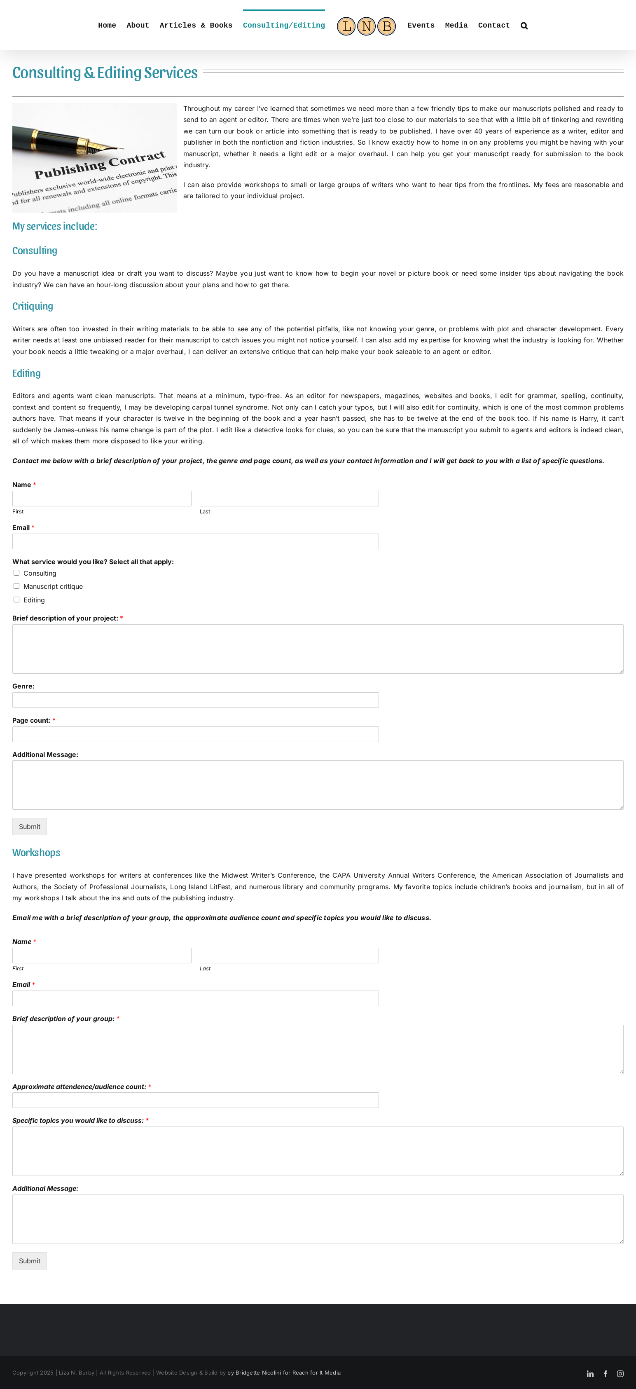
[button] (524, 24)
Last (205, 511)
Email (23, 527)
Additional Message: (45, 754)
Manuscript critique (53, 586)
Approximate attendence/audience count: (81, 1086)
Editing (34, 600)
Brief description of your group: (65, 1018)
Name (24, 484)
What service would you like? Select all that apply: (93, 561)
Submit (29, 826)
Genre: (23, 686)
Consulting (39, 573)
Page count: (34, 720)
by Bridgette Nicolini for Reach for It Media (284, 1372)
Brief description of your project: (67, 618)
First (17, 511)
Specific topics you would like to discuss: (80, 1120)
